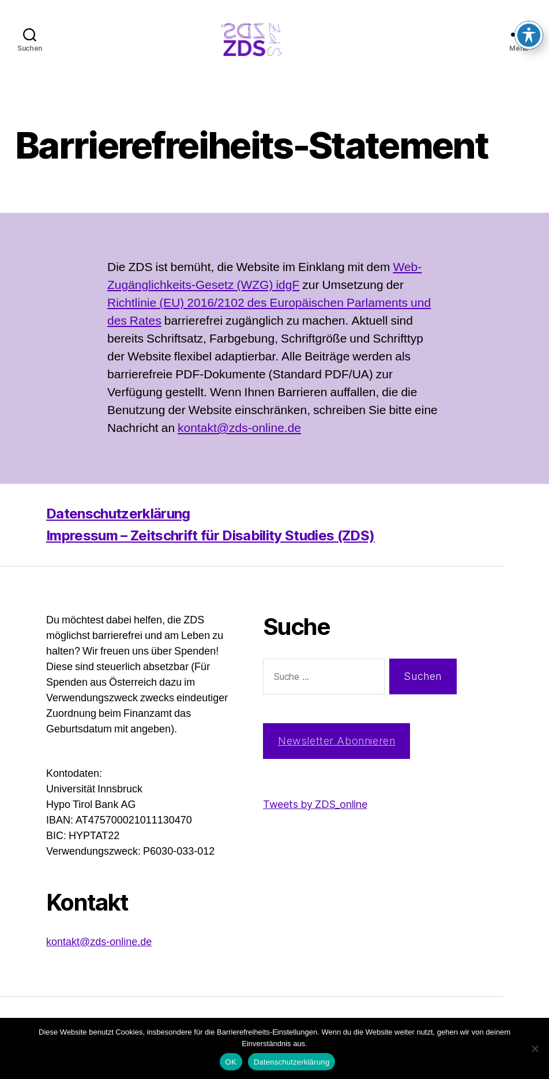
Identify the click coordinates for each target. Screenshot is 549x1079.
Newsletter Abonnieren (337, 758)
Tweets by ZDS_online (315, 821)
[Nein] (534, 1048)
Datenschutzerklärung (118, 530)
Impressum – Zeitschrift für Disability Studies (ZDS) (210, 552)
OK (230, 1062)
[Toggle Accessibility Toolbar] (529, 17)
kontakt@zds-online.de (239, 445)
